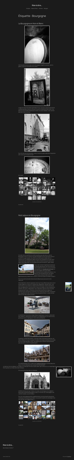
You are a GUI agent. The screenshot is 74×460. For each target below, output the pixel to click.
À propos (28, 8)
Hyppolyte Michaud (41, 363)
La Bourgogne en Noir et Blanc (30, 24)
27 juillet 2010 (20, 425)
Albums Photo (34, 8)
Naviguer (46, 8)
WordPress (69, 456)
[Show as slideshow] (36, 201)
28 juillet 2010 (20, 204)
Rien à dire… (37, 5)
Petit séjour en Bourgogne (29, 215)
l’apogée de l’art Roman (48, 269)
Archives (41, 8)
